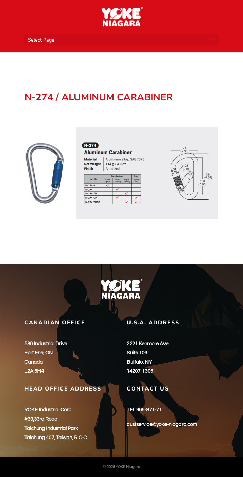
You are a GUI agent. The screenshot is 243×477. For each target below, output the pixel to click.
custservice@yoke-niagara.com (162, 424)
